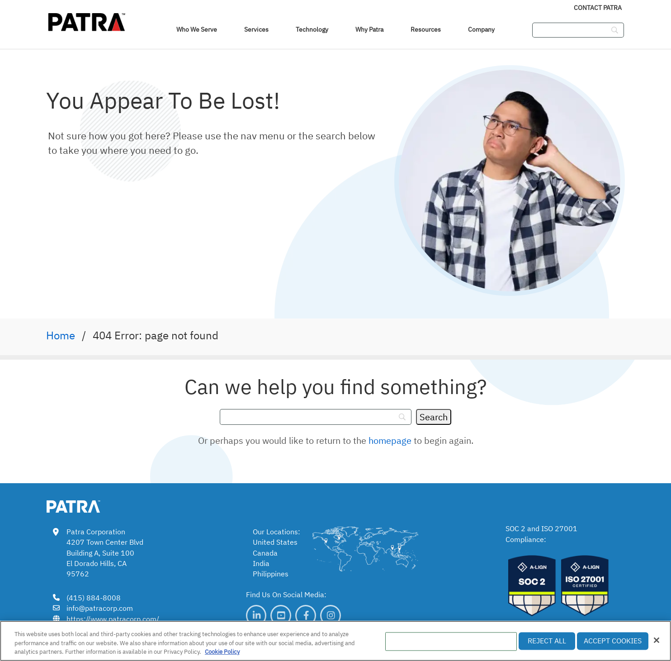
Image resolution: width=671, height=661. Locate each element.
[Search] (433, 417)
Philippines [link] (270, 573)
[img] (87, 20)
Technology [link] (312, 29)
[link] (256, 615)
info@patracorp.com (99, 608)
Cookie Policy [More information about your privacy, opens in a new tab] (222, 652)
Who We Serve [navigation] (196, 29)
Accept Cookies (613, 640)
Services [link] (256, 29)
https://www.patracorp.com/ (112, 618)
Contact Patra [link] (598, 8)
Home (60, 335)
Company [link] (481, 29)
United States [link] (275, 542)
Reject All (547, 640)
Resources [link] (426, 29)
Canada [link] (265, 552)
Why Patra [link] (369, 29)
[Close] (656, 640)
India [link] (261, 563)
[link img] (87, 505)
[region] (335, 641)
